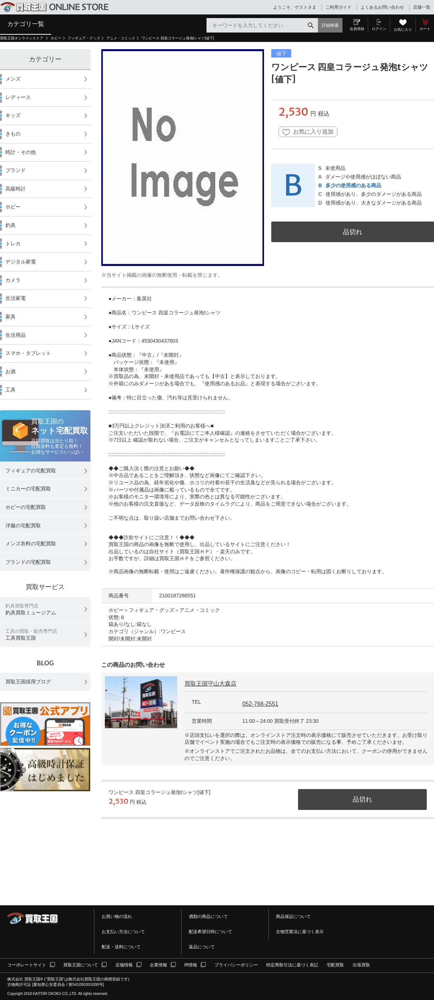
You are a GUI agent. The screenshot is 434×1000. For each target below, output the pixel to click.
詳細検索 (330, 25)
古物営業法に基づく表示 (300, 931)
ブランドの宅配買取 (28, 562)
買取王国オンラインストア (22, 38)
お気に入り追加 (307, 132)
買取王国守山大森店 (210, 684)
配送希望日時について (210, 931)
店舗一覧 (421, 7)
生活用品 (15, 335)
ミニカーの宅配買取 (28, 489)
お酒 (10, 371)
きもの (13, 134)
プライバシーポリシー (236, 964)
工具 (10, 389)
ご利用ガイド (339, 7)
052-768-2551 (260, 704)
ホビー (56, 38)
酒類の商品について (208, 916)
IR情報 (190, 964)
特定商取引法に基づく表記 (292, 964)
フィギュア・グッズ (84, 38)
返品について (202, 946)
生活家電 (15, 298)
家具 (10, 316)
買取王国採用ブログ (28, 681)
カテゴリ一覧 (25, 24)
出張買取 (361, 964)
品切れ (352, 232)
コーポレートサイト (26, 964)
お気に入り (403, 29)
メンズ (13, 79)
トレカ (13, 243)
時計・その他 (20, 152)
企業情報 (158, 964)
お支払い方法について (123, 931)
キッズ (13, 115)
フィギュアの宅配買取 (30, 470)
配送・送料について (121, 946)
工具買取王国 (31, 634)
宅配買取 (335, 964)
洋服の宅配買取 (23, 525)
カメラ (13, 280)
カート (425, 29)
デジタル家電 (20, 262)
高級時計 (15, 189)
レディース (18, 97)
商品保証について (293, 916)
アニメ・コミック (120, 38)
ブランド (15, 170)
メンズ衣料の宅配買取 (30, 543)
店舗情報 (124, 964)
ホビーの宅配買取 (25, 507)
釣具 (10, 225)
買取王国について (80, 964)
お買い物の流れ (117, 916)
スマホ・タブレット (28, 353)
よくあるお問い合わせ (382, 7)
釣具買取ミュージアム (30, 609)
